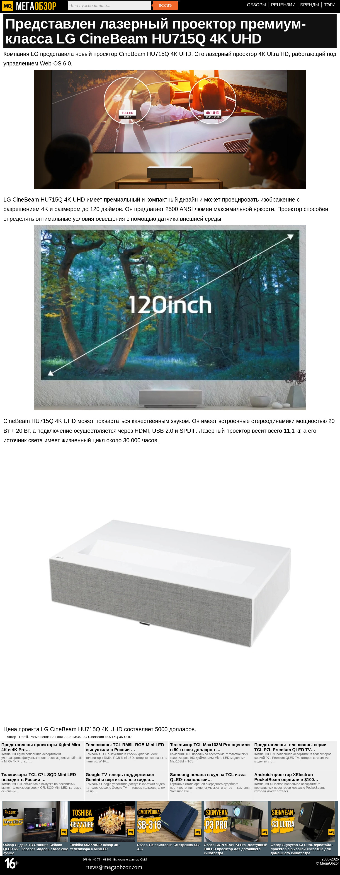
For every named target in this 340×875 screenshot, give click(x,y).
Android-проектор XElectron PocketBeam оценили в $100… (286, 777)
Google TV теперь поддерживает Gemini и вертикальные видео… (120, 777)
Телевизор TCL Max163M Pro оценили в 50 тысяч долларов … (210, 747)
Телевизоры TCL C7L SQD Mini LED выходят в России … (38, 777)
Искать (165, 5)
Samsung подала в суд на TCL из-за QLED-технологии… (208, 777)
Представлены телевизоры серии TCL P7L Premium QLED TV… (290, 747)
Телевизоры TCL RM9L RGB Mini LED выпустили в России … (125, 747)
